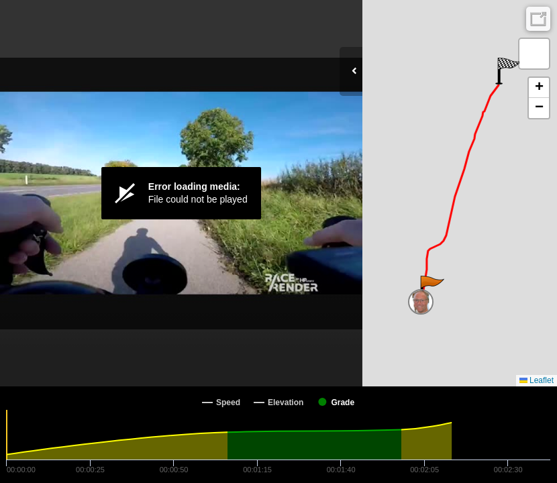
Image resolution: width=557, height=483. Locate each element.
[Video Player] (181, 193)
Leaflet (536, 380)
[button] (431, 289)
